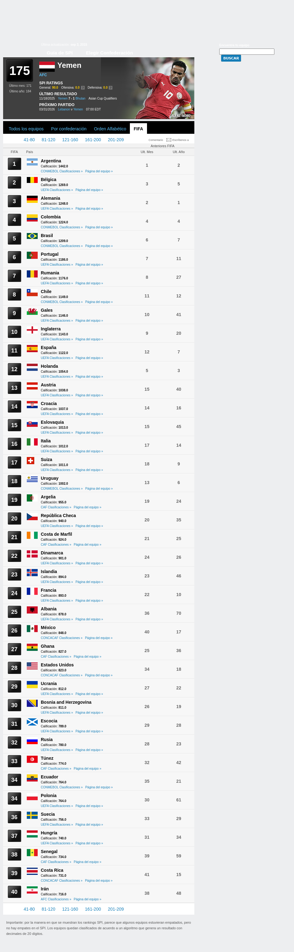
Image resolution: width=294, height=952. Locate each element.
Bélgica (48, 179)
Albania (49, 608)
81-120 (48, 139)
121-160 (70, 139)
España (48, 347)
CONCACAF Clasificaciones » (62, 638)
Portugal (50, 254)
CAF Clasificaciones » (56, 507)
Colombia (51, 216)
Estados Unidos (57, 664)
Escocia (49, 720)
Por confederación (69, 128)
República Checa (58, 515)
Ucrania (49, 683)
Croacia (49, 403)
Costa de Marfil (56, 534)
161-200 (93, 139)
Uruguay (50, 478)
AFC (43, 75)
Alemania (50, 198)
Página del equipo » (99, 171)
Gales (47, 310)
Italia (46, 440)
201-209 (116, 139)
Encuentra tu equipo (234, 45)
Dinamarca (52, 552)
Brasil (47, 235)
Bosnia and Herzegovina (66, 702)
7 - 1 (72, 98)
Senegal (49, 851)
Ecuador (49, 776)
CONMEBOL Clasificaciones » (62, 171)
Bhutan (80, 98)
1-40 (12, 139)
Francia (48, 590)
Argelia (48, 496)
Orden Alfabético (110, 128)
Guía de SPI (60, 52)
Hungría (49, 832)
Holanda (49, 366)
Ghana (48, 646)
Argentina (51, 160)
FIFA (138, 128)
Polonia (49, 795)
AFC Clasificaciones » (56, 899)
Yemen (63, 98)
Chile (46, 291)
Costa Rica (52, 870)
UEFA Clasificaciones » (57, 190)
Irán (45, 888)
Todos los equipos (26, 128)
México (48, 627)
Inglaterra (51, 328)
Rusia (47, 739)
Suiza (46, 459)
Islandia (49, 571)
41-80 (29, 139)
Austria (48, 384)
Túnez (47, 758)
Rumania (50, 272)
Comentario (156, 140)
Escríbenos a (181, 140)
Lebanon (64, 109)
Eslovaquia (52, 422)
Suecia (48, 814)
